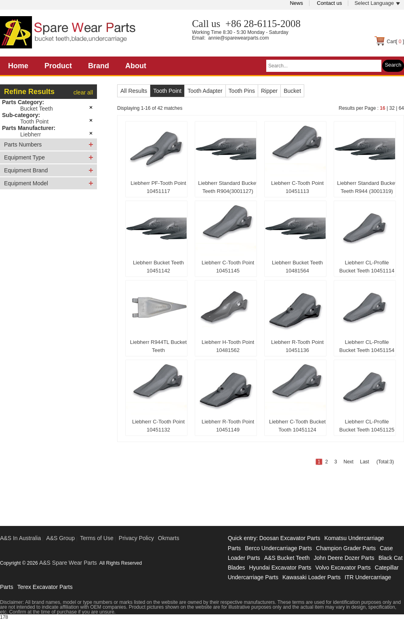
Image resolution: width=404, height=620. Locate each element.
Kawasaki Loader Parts (311, 577)
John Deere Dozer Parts (344, 558)
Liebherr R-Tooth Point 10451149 (228, 426)
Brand (98, 66)
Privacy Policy (136, 538)
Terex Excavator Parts (45, 587)
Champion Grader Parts (346, 548)
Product (58, 66)
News (296, 3)
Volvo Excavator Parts (343, 567)
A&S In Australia (20, 538)
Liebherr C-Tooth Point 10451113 (297, 187)
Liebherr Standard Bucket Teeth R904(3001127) (227, 187)
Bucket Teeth (36, 108)
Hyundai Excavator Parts (280, 567)
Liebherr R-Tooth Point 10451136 (297, 346)
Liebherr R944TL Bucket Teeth (158, 346)
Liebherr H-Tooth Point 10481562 (228, 346)
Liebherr (30, 134)
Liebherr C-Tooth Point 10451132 (158, 426)
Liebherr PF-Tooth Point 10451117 (158, 187)
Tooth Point (34, 121)
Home (18, 66)
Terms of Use (96, 538)
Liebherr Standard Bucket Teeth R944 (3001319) (366, 187)
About (135, 66)
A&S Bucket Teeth (287, 558)
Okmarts (168, 538)
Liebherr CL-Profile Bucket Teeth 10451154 (366, 346)
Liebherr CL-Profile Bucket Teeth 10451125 (366, 426)
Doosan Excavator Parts (289, 538)
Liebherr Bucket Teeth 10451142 (158, 267)
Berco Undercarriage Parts (278, 548)
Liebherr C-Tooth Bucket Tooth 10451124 (297, 426)
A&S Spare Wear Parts (68, 562)
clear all (83, 92)
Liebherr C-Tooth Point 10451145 (228, 267)
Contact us (329, 3)
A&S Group (60, 538)
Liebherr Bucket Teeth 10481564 (297, 267)
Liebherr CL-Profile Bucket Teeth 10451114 (366, 267)
